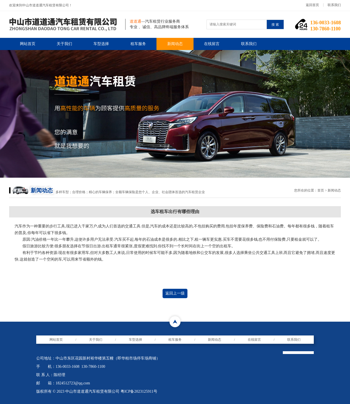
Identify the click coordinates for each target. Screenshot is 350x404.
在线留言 (212, 44)
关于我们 (64, 44)
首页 (320, 190)
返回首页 (312, 5)
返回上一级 (175, 293)
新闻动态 (175, 44)
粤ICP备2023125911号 (139, 391)
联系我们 (334, 5)
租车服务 (138, 44)
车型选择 (101, 44)
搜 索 (275, 25)
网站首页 (27, 44)
